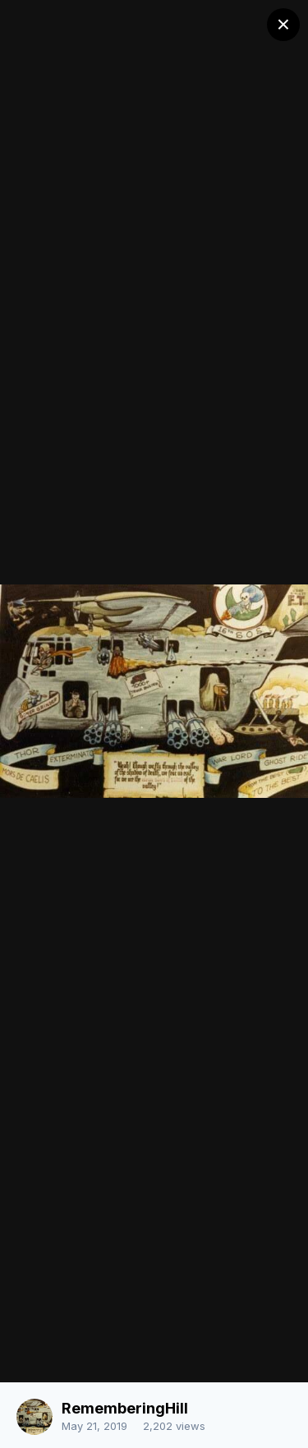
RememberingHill (125, 1408)
